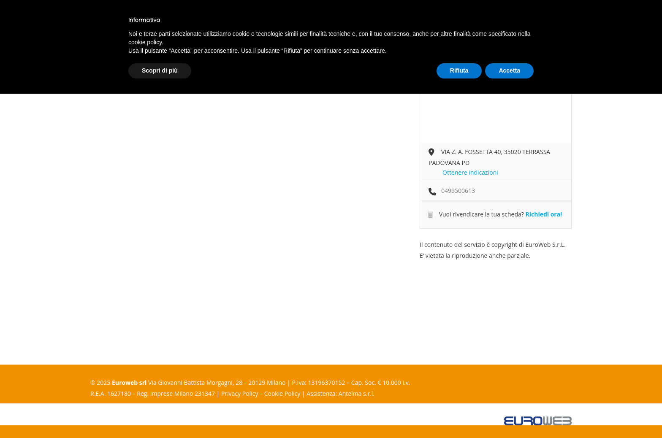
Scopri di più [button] (160, 70)
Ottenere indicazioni (470, 172)
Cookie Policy (282, 393)
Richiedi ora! (543, 214)
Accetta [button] (509, 70)
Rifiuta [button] (459, 70)
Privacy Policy (239, 393)
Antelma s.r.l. (356, 393)
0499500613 (458, 191)
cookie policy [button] (145, 42)
